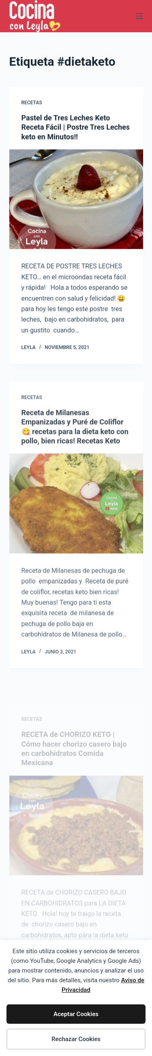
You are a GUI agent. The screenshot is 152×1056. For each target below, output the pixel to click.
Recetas (31, 103)
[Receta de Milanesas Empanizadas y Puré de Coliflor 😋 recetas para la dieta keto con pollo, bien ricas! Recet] (76, 507)
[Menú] (139, 16)
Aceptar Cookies (76, 1014)
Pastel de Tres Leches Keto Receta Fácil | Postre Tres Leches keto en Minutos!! (75, 127)
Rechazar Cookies (76, 1039)
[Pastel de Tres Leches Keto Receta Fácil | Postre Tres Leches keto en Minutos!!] (76, 200)
